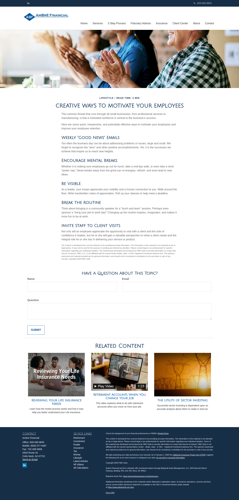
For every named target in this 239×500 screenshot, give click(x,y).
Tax (75, 451)
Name (31, 278)
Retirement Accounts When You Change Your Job (119, 396)
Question (33, 300)
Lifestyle (78, 457)
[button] (97, 18)
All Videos (79, 464)
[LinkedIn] (28, 3)
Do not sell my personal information (170, 458)
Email (125, 278)
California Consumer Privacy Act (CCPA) (189, 455)
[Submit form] (35, 330)
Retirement (79, 438)
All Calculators (81, 467)
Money (77, 454)
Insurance (79, 448)
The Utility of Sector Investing (182, 400)
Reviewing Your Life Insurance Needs (56, 402)
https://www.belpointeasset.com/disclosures (140, 476)
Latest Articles (81, 461)
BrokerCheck (163, 433)
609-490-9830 (203, 3)
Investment (79, 441)
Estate (77, 444)
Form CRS (110, 493)
